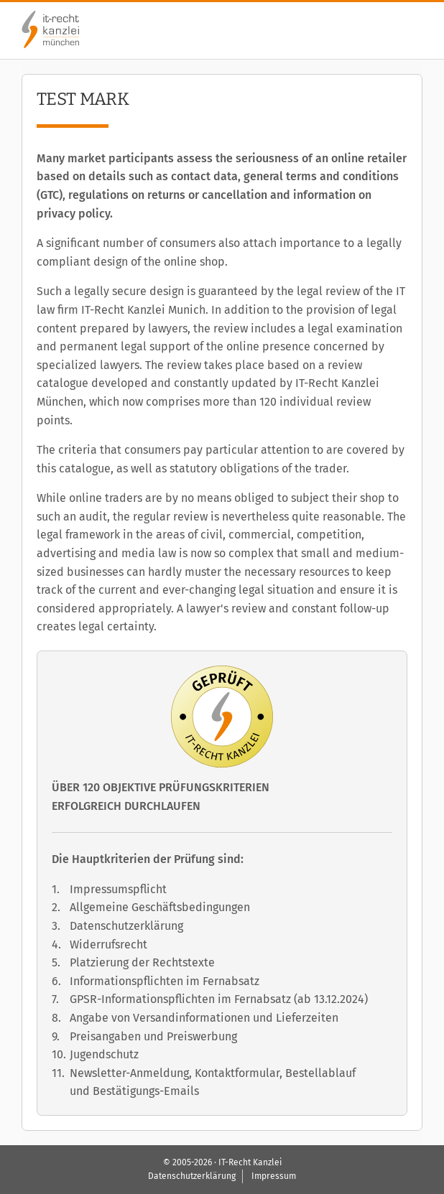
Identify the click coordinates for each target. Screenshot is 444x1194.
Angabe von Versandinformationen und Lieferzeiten (204, 1018)
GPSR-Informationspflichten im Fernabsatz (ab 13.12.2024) (219, 999)
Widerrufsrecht (108, 944)
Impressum (273, 1176)
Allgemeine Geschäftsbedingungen (160, 907)
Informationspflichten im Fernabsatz (164, 981)
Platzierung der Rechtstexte (142, 962)
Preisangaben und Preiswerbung (153, 1036)
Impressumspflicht (118, 889)
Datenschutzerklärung (126, 926)
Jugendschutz (104, 1054)
